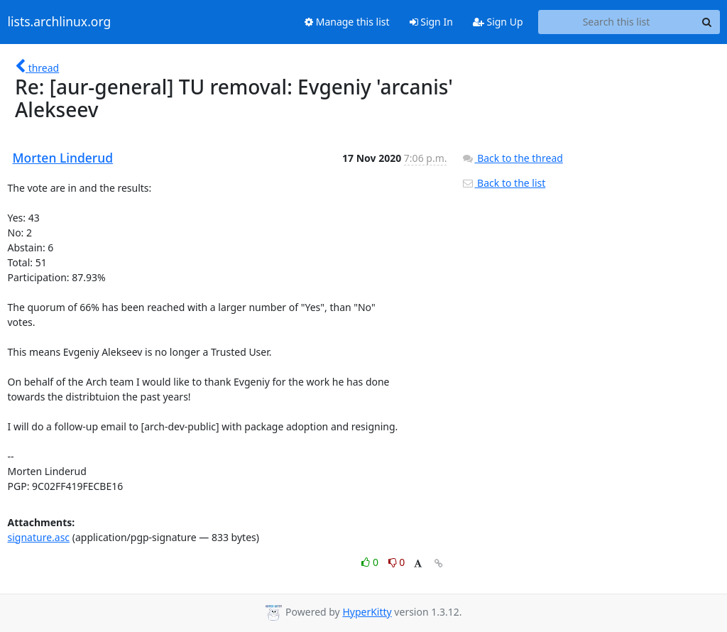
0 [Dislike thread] (396, 562)
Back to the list (503, 183)
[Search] (707, 22)
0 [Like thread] (371, 562)
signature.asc (39, 537)
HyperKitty (366, 612)
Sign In (431, 21)
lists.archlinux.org (59, 22)
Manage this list (347, 21)
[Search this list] (616, 22)
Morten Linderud (63, 157)
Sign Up (498, 21)
